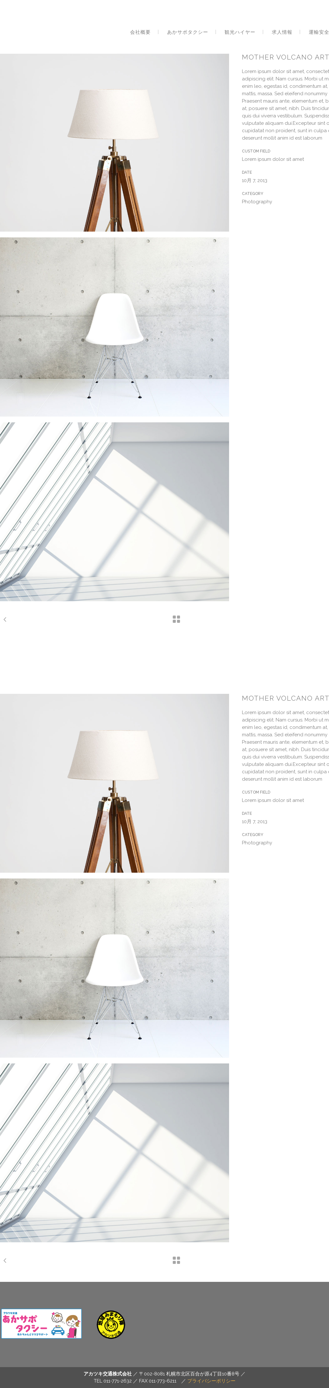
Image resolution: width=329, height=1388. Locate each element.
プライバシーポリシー (211, 1381)
